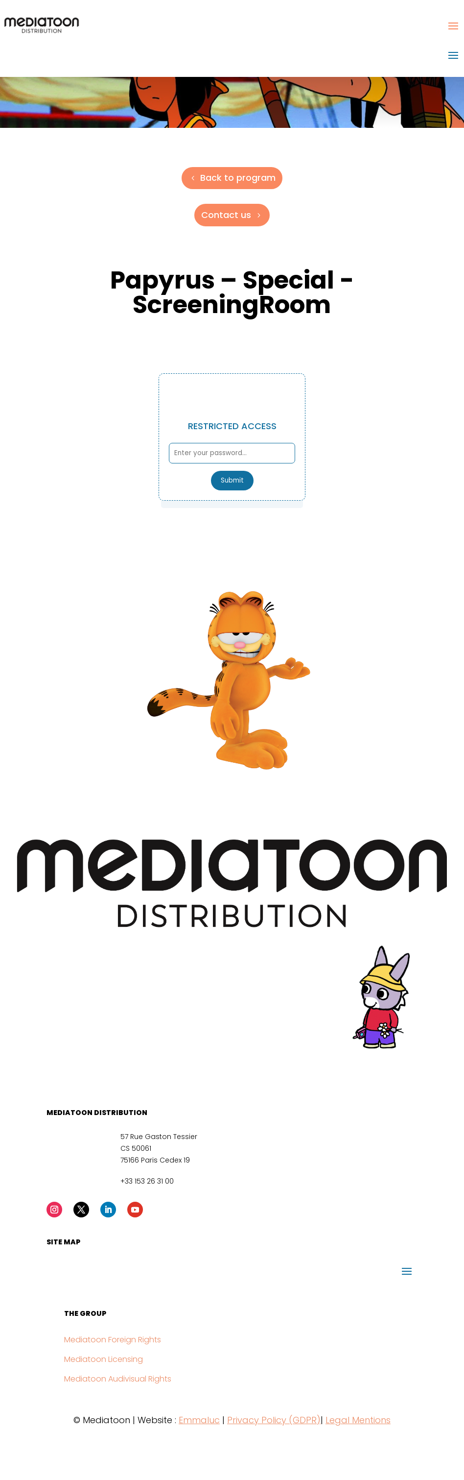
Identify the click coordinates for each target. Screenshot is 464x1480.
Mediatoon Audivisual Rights (117, 1378)
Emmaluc (199, 1420)
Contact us (226, 215)
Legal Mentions (358, 1420)
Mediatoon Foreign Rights (112, 1339)
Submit (232, 480)
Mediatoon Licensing (103, 1359)
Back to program (238, 177)
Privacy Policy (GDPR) (274, 1420)
